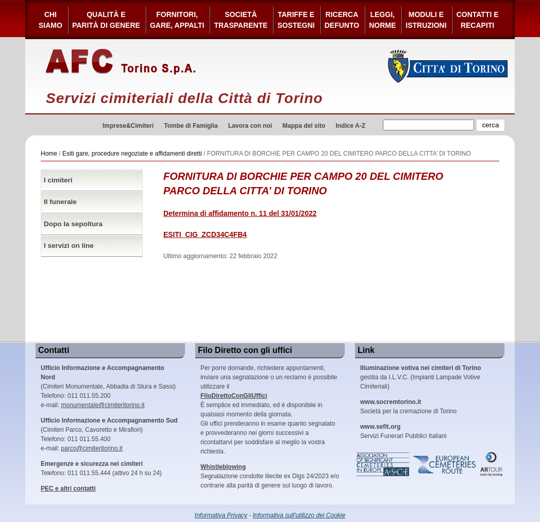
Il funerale (60, 202)
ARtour (491, 464)
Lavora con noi (250, 125)
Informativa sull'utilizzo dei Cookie (299, 515)
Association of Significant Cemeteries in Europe (383, 464)
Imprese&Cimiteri (128, 125)
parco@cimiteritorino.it (92, 448)
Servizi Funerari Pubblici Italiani (403, 431)
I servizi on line (69, 245)
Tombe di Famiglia (190, 125)
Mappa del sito (303, 125)
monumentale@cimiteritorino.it (102, 405)
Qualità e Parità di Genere (106, 19)
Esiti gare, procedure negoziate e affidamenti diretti (132, 153)
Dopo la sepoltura (73, 224)
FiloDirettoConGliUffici (233, 395)
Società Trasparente (240, 19)
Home (49, 153)
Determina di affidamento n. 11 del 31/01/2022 (240, 213)
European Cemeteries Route (445, 464)
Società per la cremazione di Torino (408, 406)
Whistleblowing (223, 466)
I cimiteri (58, 180)
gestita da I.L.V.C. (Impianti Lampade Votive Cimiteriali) (420, 377)
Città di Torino (448, 66)
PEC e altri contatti (68, 488)
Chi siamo (50, 19)
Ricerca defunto (342, 19)
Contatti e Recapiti (478, 19)
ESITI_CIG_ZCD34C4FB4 (205, 235)
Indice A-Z (350, 125)
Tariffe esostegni (295, 19)
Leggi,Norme (382, 19)
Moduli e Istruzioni (426, 19)
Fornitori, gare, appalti (177, 19)
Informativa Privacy (221, 515)
